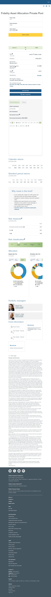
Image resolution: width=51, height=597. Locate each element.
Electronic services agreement (15, 548)
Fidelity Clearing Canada (14, 489)
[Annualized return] (19, 114)
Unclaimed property (13, 552)
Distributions (11, 561)
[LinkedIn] (10, 470)
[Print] (46, 6)
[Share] (43, 6)
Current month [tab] (22, 260)
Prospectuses (11, 516)
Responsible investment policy (15, 528)
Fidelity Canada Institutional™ (15, 484)
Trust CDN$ (16, 84)
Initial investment (14, 106)
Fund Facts (16, 327)
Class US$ (22, 84)
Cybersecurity (11, 556)
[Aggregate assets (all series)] (15, 66)
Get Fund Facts (25, 90)
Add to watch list (26, 94)
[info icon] (16, 30)
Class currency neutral (30, 84)
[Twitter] (14, 470)
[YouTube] (19, 470)
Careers (10, 501)
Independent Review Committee (15, 520)
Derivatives (11, 530)
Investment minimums (13, 532)
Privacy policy (11, 544)
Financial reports (12, 524)
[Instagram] (23, 470)
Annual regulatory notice (14, 534)
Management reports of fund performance (18, 522)
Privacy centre (12, 546)
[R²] (11, 233)
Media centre (11, 503)
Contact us (11, 499)
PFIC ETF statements (13, 563)
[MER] (12, 70)
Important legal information (14, 542)
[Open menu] (26, 47)
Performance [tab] (14, 102)
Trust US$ (12, 84)
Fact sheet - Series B (18, 332)
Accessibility (11, 550)
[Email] (49, 6)
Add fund (19, 122)
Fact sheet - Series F (18, 338)
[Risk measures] (21, 218)
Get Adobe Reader (13, 510)
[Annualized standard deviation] (24, 226)
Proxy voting (11, 526)
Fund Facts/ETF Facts (13, 518)
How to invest (25, 34)
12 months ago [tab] (11, 260)
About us (10, 497)
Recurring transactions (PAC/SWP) (18, 118)
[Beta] (12, 230)
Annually (39, 75)
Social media (11, 554)
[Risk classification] (24, 238)
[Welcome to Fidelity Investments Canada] (8, 2)
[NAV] (12, 53)
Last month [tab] (16, 260)
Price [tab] (24, 102)
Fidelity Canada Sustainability (15, 536)
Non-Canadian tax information (15, 565)
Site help (10, 508)
